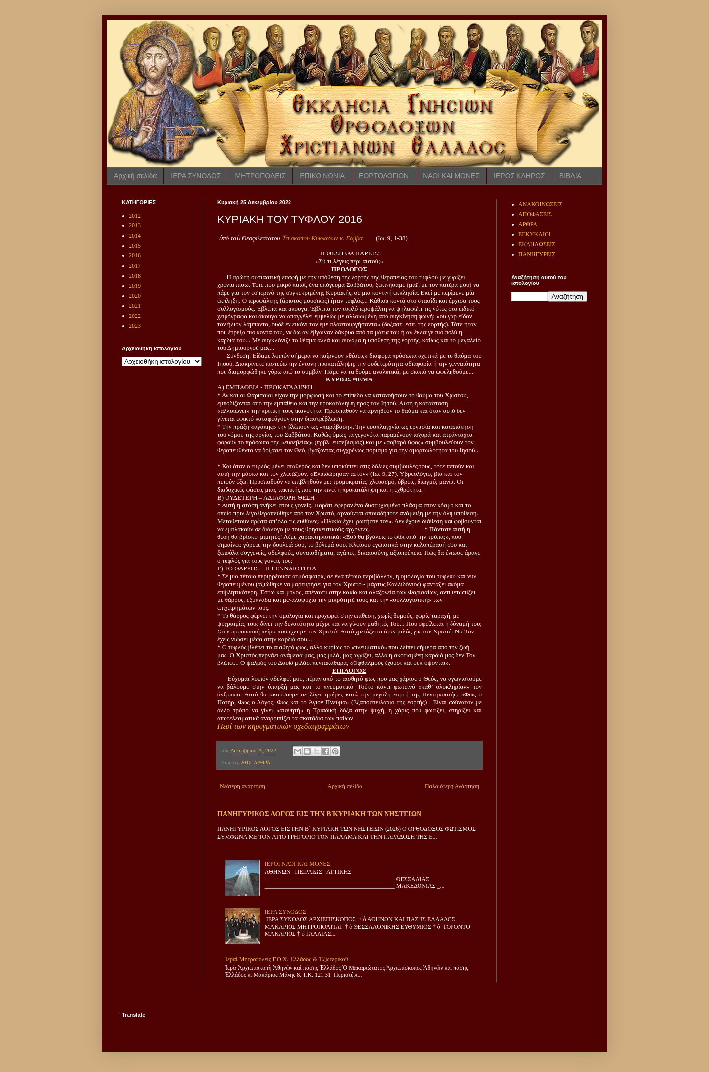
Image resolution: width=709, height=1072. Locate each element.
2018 (135, 275)
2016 (246, 762)
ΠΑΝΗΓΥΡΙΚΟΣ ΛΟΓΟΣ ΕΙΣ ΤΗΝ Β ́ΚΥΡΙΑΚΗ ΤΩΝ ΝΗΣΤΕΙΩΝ (319, 814)
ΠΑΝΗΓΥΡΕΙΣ (536, 254)
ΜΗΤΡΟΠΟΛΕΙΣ (260, 176)
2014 (135, 235)
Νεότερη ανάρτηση (242, 786)
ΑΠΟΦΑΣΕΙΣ (535, 214)
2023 (135, 325)
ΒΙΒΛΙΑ (570, 176)
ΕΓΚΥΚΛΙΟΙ (534, 234)
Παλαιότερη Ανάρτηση (452, 786)
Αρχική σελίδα (135, 176)
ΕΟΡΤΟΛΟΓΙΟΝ (384, 176)
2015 (135, 245)
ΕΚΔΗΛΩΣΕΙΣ (536, 244)
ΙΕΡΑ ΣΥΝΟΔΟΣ (196, 176)
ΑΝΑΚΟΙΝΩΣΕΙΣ (540, 204)
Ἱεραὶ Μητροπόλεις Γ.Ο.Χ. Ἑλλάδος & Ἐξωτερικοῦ (286, 959)
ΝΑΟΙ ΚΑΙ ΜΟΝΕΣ (451, 176)
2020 (135, 295)
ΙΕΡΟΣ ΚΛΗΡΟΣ (519, 176)
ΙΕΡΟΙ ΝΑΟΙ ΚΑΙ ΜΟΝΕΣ (297, 863)
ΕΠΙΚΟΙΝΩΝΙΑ (322, 176)
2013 (135, 225)
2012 (135, 215)
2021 (135, 305)
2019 (135, 286)
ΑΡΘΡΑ (262, 762)
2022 (135, 316)
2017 (135, 265)
